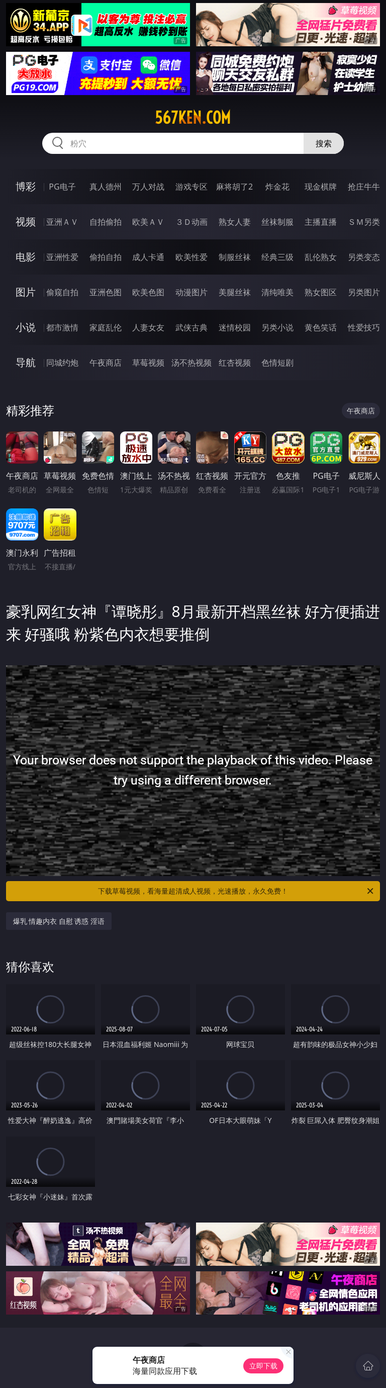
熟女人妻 (235, 221)
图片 (26, 292)
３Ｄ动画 (191, 221)
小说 (26, 327)
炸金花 (277, 186)
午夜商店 (105, 362)
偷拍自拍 (105, 257)
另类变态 (364, 257)
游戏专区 (191, 186)
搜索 (324, 143)
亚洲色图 (105, 292)
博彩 (26, 186)
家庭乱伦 (105, 327)
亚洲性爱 (62, 257)
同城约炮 (62, 362)
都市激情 (62, 327)
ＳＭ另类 (364, 221)
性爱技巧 (364, 327)
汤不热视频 (191, 362)
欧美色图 (148, 292)
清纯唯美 (277, 292)
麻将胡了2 (234, 186)
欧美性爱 (191, 257)
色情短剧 (277, 362)
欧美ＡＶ (148, 221)
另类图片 (364, 292)
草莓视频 (148, 362)
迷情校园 (235, 327)
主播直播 (321, 221)
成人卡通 (148, 257)
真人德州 (105, 186)
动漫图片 (191, 292)
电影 (26, 257)
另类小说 (277, 327)
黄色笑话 (321, 327)
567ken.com (193, 118)
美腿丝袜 (235, 292)
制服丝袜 (235, 257)
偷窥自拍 (62, 292)
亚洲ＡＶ (62, 221)
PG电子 (62, 186)
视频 (26, 221)
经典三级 (277, 257)
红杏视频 (235, 362)
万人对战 (148, 186)
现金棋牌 (321, 186)
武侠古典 (191, 327)
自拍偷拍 (105, 221)
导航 (26, 362)
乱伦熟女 (321, 257)
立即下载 (263, 1365)
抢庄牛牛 (364, 186)
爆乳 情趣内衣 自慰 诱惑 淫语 (59, 921)
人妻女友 (148, 327)
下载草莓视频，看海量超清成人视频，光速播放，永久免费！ (236, 891)
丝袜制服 (277, 221)
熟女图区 (321, 292)
